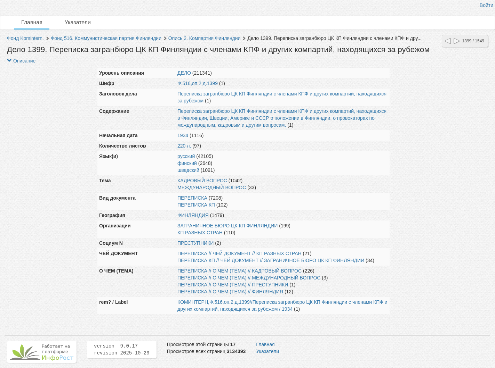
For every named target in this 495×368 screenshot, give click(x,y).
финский (187, 163)
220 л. (184, 146)
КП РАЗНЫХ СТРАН (200, 232)
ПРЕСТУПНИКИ (195, 243)
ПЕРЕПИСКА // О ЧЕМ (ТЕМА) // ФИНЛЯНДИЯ (230, 291)
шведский (188, 170)
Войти (486, 5)
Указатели (78, 22)
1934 (182, 135)
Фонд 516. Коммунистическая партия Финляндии (106, 38)
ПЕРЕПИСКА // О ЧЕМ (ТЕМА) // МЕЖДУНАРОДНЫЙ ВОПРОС (248, 278)
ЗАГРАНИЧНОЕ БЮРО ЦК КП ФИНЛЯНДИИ (227, 225)
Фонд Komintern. (25, 38)
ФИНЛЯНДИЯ (193, 215)
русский (186, 156)
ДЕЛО (184, 73)
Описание (21, 61)
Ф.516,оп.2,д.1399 (197, 83)
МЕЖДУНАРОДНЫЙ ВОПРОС (211, 187)
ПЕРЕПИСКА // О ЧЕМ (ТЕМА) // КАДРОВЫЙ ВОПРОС (239, 271)
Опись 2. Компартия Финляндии (204, 38)
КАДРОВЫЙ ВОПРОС (202, 180)
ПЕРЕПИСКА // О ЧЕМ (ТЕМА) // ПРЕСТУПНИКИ (232, 284)
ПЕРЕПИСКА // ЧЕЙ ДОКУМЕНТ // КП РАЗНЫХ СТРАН (239, 253)
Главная (31, 22)
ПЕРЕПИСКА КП (196, 205)
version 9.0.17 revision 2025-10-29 (122, 349)
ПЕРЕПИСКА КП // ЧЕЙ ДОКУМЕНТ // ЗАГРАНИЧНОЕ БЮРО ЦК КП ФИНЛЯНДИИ (270, 260)
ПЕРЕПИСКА (192, 198)
